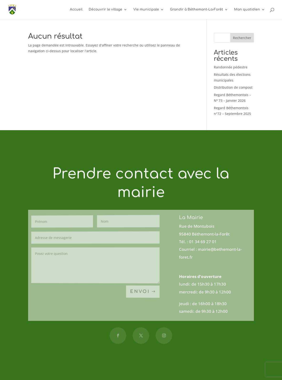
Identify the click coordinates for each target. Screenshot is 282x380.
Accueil (76, 9)
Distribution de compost (233, 87)
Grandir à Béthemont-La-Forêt (196, 9)
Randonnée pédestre (230, 67)
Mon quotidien (247, 9)
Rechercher (242, 38)
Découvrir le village (105, 9)
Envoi (140, 291)
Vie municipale (146, 9)
